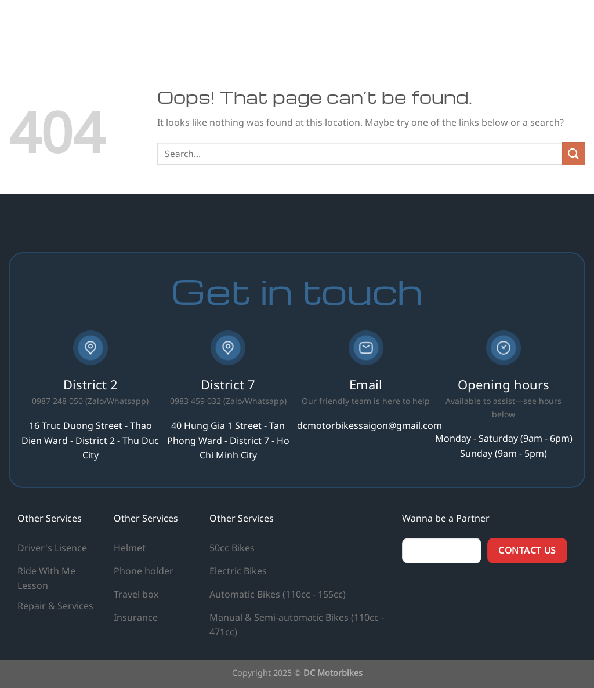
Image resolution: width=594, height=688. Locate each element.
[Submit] (573, 153)
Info (493, 26)
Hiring (420, 25)
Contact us (553, 25)
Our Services (364, 26)
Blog (457, 25)
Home (309, 25)
